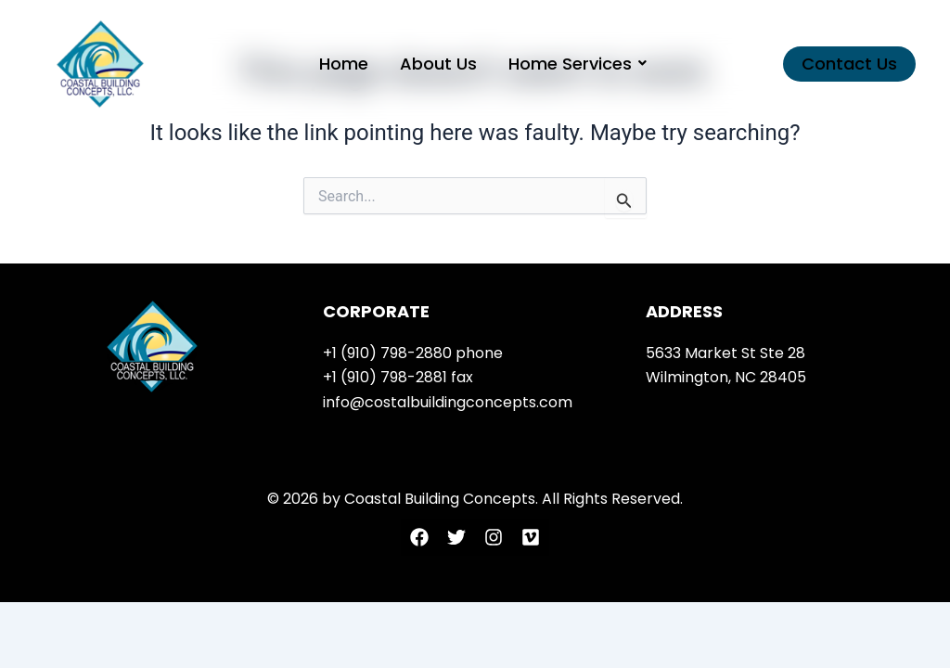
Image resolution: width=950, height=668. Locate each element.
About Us (438, 63)
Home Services (573, 63)
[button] (849, 64)
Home (343, 63)
